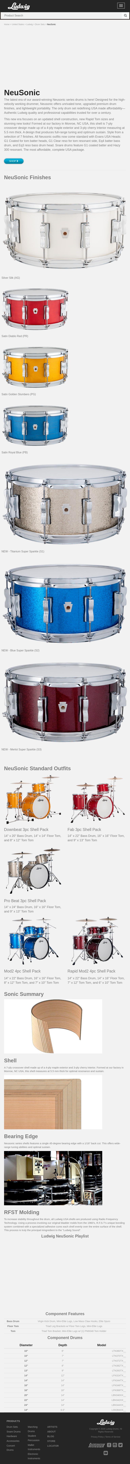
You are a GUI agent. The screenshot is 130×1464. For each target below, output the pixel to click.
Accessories (13, 1441)
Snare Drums (13, 1431)
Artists (52, 1427)
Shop (13, 161)
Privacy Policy (97, 1437)
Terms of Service (112, 1437)
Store (51, 1441)
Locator (53, 1446)
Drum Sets (12, 1427)
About (51, 1431)
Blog (50, 1436)
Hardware (12, 1436)
